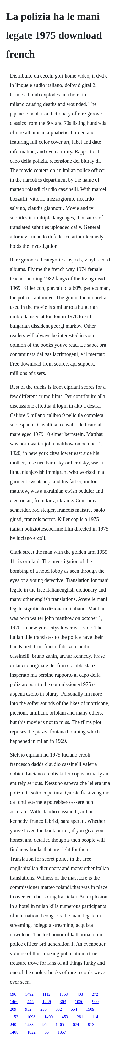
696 (13, 994)
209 (13, 1009)
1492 (29, 994)
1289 (46, 1001)
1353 (63, 994)
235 (43, 1009)
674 (76, 1024)
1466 (14, 1001)
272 (95, 994)
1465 (60, 1024)
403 (80, 994)
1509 (90, 1009)
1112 (46, 994)
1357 (62, 1032)
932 (28, 1009)
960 (95, 1001)
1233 (29, 1024)
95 (44, 1024)
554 (74, 1009)
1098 (31, 1017)
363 (63, 1001)
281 (80, 1017)
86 (47, 1032)
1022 (31, 1032)
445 (30, 1001)
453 (65, 1017)
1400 (48, 1017)
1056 (79, 1001)
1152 (14, 1017)
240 (13, 1024)
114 (95, 1017)
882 (59, 1009)
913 (91, 1024)
